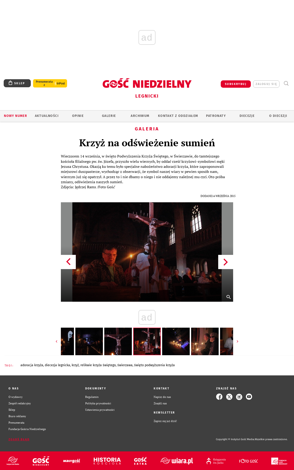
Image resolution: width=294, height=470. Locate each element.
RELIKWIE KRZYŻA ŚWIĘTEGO (98, 365)
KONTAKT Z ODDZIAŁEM (178, 116)
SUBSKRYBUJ (235, 84)
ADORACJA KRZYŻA (31, 365)
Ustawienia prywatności (100, 409)
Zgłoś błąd (19, 439)
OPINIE (78, 116)
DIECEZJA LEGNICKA (57, 365)
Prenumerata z (44, 83)
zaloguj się (266, 84)
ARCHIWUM (140, 116)
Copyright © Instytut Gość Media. (235, 439)
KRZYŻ (75, 365)
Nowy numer (15, 116)
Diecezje (247, 116)
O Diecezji (278, 116)
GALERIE (109, 116)
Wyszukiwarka (286, 83)
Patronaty (216, 116)
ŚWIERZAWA (125, 365)
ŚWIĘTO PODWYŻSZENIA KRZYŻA (154, 365)
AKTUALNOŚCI (47, 116)
